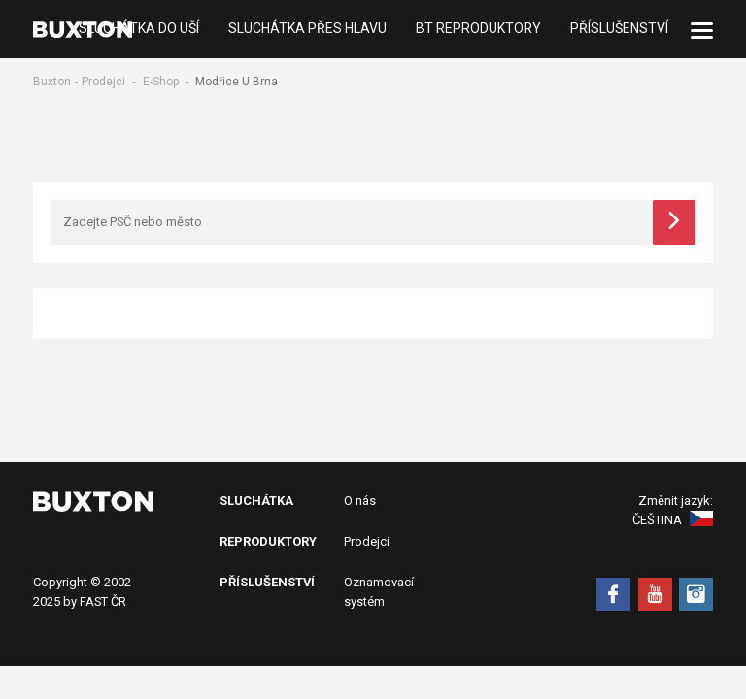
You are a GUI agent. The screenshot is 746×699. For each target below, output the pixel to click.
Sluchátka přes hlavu (307, 29)
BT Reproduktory (478, 29)
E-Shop (161, 81)
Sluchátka (256, 500)
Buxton (52, 81)
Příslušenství (619, 29)
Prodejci (103, 81)
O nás (360, 500)
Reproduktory (268, 541)
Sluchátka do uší (139, 29)
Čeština (672, 520)
